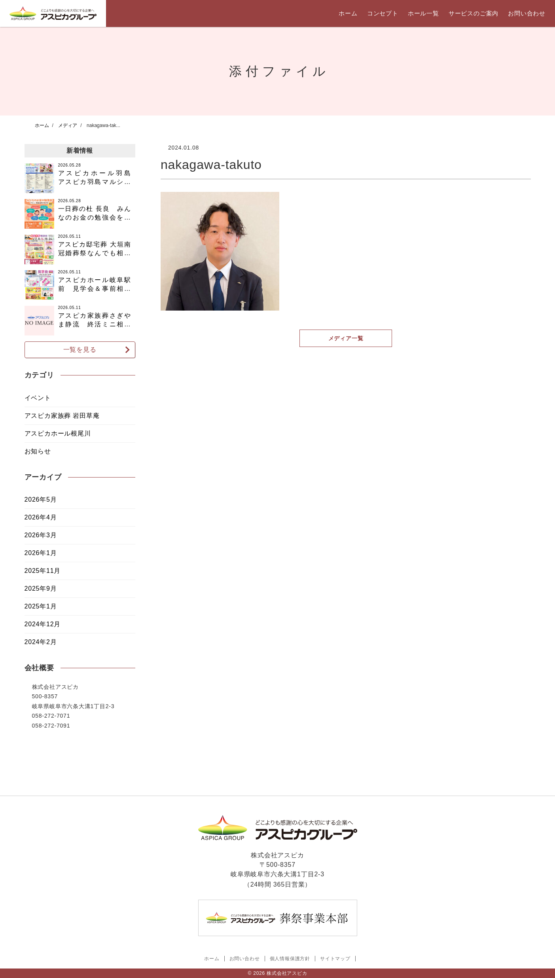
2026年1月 (41, 553)
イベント (38, 397)
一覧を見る (80, 349)
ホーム (348, 13)
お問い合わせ (527, 13)
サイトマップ (335, 958)
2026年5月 (41, 499)
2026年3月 (41, 535)
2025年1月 (41, 606)
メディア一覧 (345, 338)
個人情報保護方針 (290, 958)
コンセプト (382, 13)
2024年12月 (43, 624)
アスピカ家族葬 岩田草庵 (62, 415)
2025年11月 (43, 570)
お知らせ (38, 451)
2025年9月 (41, 588)
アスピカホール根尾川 (58, 433)
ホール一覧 (423, 13)
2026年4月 (41, 517)
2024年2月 (41, 642)
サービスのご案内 (473, 13)
